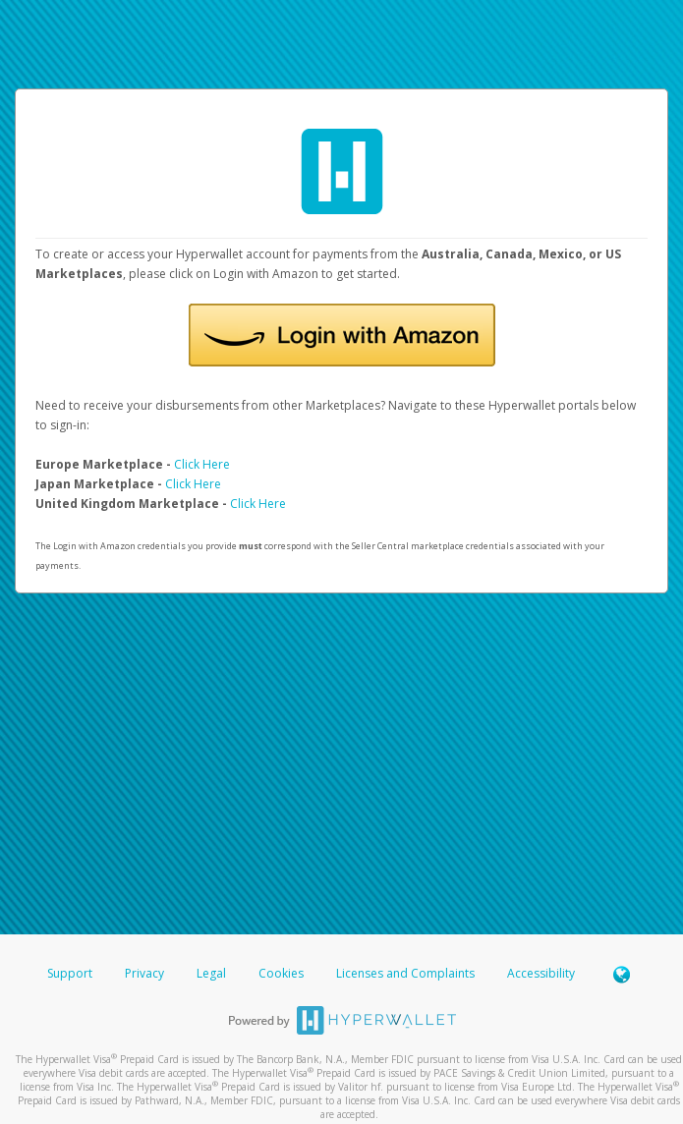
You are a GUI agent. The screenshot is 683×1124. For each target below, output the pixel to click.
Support (69, 973)
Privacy (144, 973)
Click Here (202, 464)
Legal (211, 973)
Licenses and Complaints (407, 973)
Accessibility (541, 973)
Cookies (281, 973)
